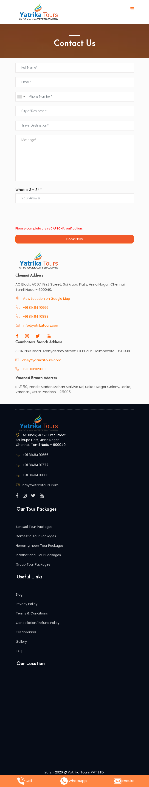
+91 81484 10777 (35, 465)
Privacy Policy (26, 604)
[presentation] (50, 217)
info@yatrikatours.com (41, 325)
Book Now (74, 239)
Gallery (21, 641)
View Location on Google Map (46, 298)
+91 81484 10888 (35, 316)
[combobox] (21, 96)
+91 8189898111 (33, 369)
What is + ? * (28, 189)
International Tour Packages (38, 555)
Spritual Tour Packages (34, 526)
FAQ (19, 651)
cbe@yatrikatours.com (41, 360)
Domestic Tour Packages (36, 536)
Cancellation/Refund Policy (37, 622)
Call (24, 781)
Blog (19, 594)
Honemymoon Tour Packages (40, 545)
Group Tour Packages (33, 564)
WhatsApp (73, 781)
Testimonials (26, 632)
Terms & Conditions (32, 613)
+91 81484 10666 (35, 307)
